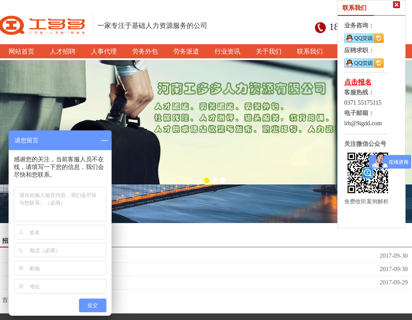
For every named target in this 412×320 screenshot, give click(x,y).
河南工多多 (29, 256)
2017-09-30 (394, 256)
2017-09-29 (394, 282)
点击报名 (358, 82)
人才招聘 (26, 282)
